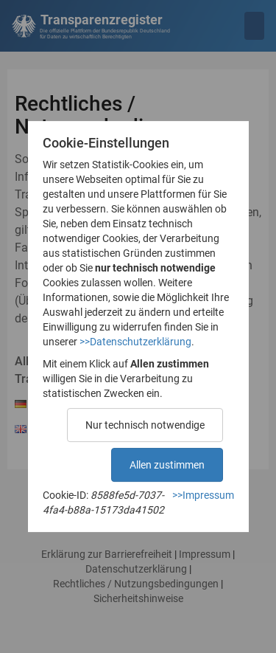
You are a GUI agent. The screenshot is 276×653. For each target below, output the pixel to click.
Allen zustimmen (167, 465)
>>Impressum (203, 495)
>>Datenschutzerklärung (135, 342)
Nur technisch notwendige (145, 425)
